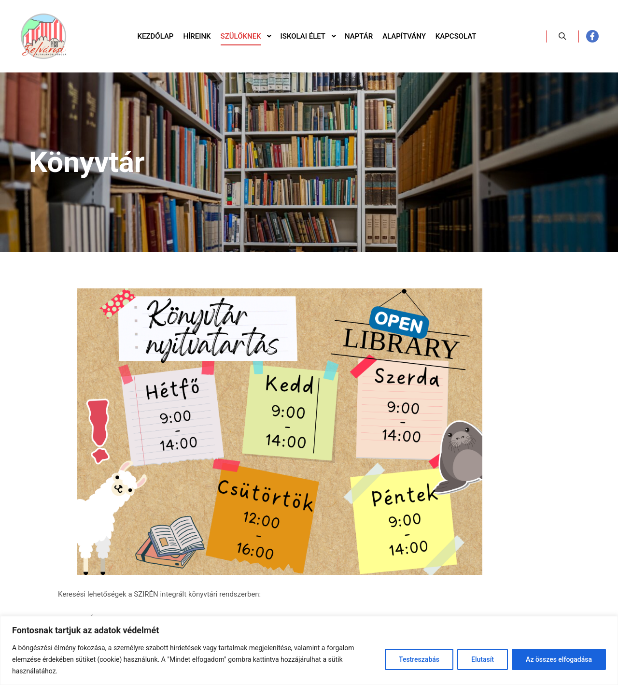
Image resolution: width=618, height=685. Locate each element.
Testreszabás (419, 659)
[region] (309, 650)
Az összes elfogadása (559, 659)
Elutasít (482, 659)
